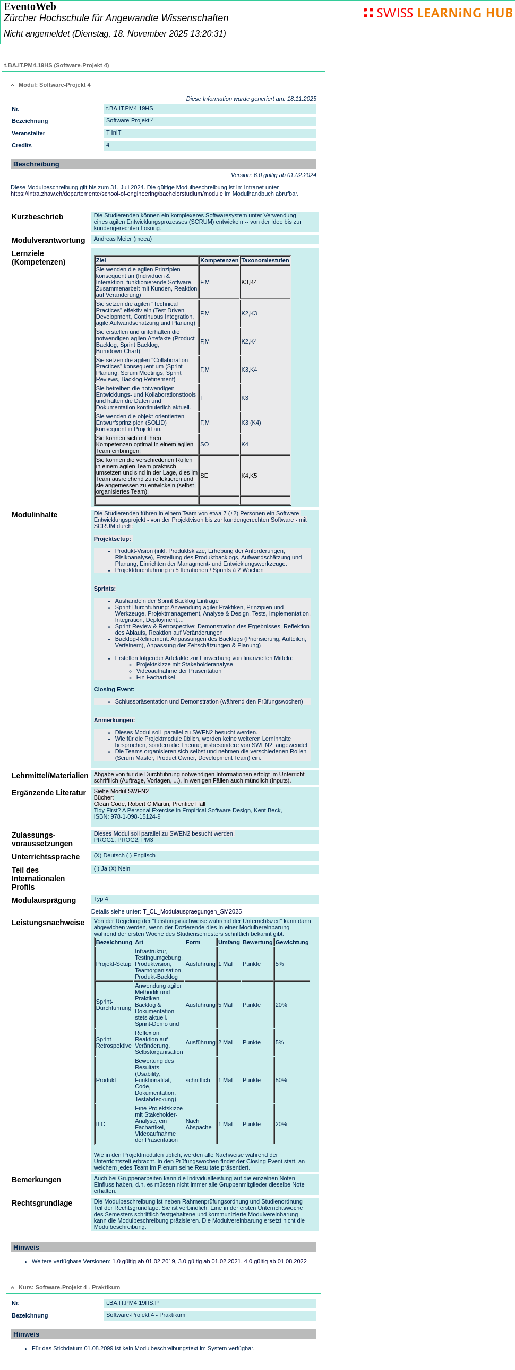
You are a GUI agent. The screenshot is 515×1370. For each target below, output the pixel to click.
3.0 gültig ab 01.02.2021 (209, 1261)
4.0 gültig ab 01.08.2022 (275, 1261)
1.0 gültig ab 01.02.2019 (143, 1261)
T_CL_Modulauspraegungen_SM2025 (192, 911)
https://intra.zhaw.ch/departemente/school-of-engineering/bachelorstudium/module (117, 193)
